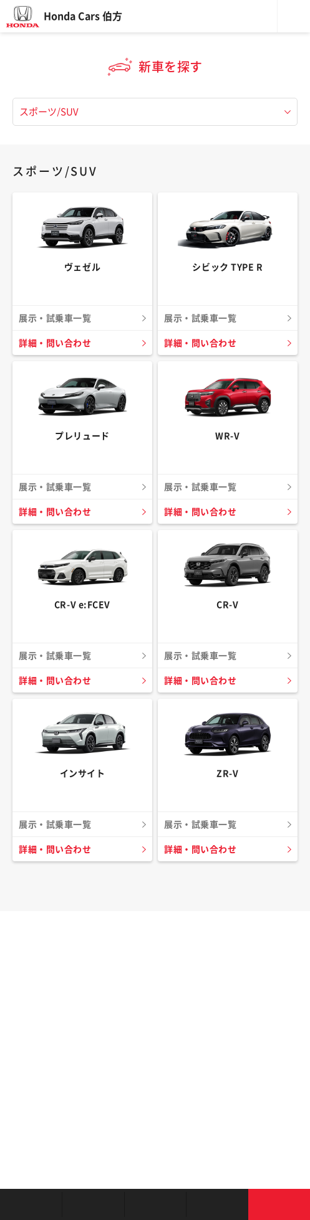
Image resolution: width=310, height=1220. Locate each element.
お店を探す (31, 1204)
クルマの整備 (155, 1204)
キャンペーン (217, 1204)
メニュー (294, 16)
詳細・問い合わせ (55, 343)
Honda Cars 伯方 (83, 16)
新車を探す (93, 1204)
